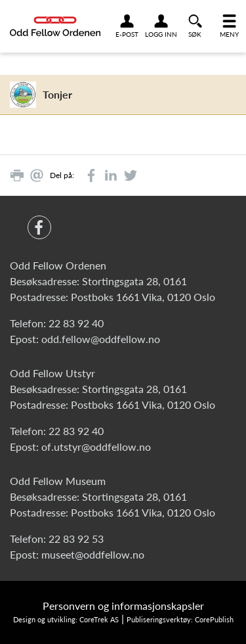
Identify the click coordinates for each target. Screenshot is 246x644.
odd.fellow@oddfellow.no (100, 339)
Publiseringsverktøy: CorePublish (180, 619)
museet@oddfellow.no (92, 554)
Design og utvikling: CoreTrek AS (66, 619)
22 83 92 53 (76, 538)
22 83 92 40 (76, 323)
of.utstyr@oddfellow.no (96, 446)
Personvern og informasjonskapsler (123, 605)
